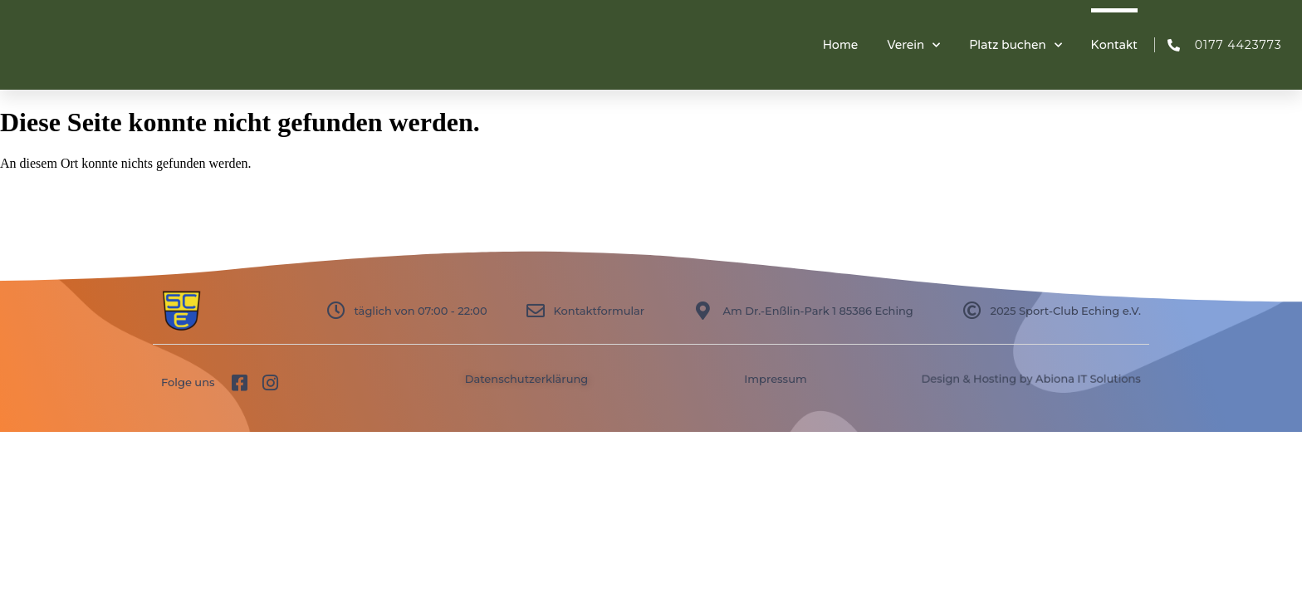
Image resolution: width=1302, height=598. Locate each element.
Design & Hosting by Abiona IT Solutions (1031, 378)
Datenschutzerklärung (527, 378)
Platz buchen (1015, 45)
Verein (913, 45)
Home (841, 44)
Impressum (775, 378)
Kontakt (1114, 44)
